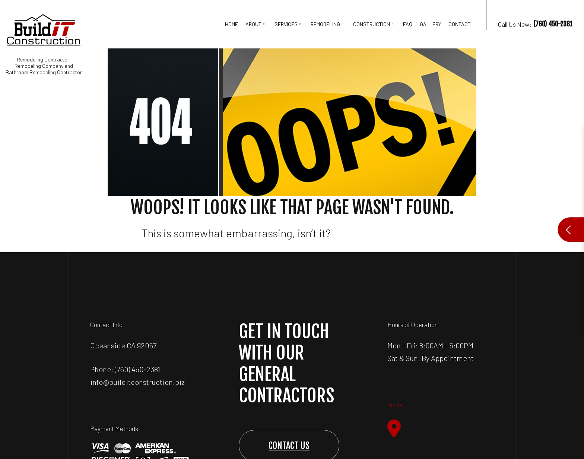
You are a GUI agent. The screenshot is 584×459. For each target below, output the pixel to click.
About (253, 24)
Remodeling (325, 24)
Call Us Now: (529, 32)
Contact (459, 24)
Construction (371, 24)
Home (231, 24)
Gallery (430, 24)
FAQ (407, 24)
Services (286, 24)
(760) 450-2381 (137, 369)
